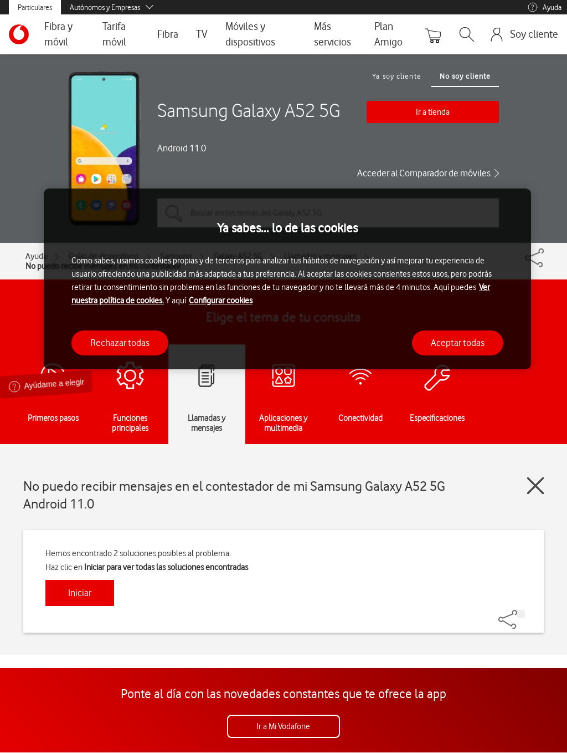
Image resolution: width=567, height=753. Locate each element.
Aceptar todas (457, 342)
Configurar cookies (220, 301)
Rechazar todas (120, 342)
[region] (287, 279)
